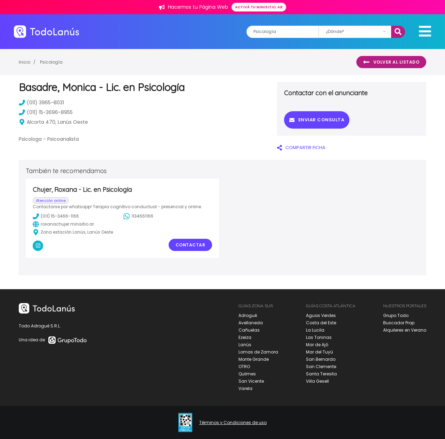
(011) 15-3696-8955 (46, 112)
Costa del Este (321, 323)
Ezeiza (244, 337)
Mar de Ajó (317, 345)
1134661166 (138, 216)
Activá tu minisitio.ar (259, 7)
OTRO (244, 366)
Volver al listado (391, 62)
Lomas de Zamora (258, 352)
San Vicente (251, 381)
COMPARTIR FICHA (301, 147)
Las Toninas (319, 337)
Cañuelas (249, 330)
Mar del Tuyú (319, 352)
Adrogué (247, 315)
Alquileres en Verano (404, 330)
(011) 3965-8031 (41, 102)
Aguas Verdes (321, 315)
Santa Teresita (321, 374)
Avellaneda (250, 323)
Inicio (24, 62)
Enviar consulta (316, 119)
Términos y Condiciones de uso (233, 422)
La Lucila (315, 330)
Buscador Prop (398, 323)
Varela (245, 388)
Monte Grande (253, 359)
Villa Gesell (317, 381)
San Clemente (321, 366)
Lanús (244, 345)
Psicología (51, 62)
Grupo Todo (395, 315)
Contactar (190, 245)
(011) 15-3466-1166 (56, 216)
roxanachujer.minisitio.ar (63, 224)
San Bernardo (320, 359)
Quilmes (247, 374)
